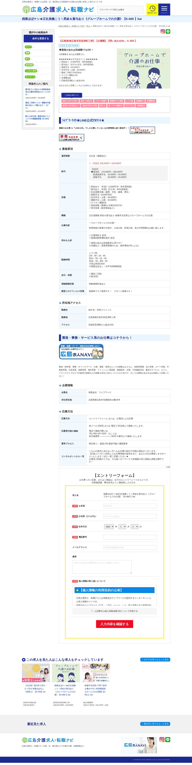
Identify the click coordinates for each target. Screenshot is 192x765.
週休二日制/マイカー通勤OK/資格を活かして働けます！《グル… (37, 105)
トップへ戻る (184, 758)
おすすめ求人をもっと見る (156, 661)
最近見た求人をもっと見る (156, 726)
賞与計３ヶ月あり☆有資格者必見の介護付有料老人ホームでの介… (37, 91)
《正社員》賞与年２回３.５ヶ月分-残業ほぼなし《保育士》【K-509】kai (35, 691)
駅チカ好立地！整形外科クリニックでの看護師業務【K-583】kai (37, 118)
